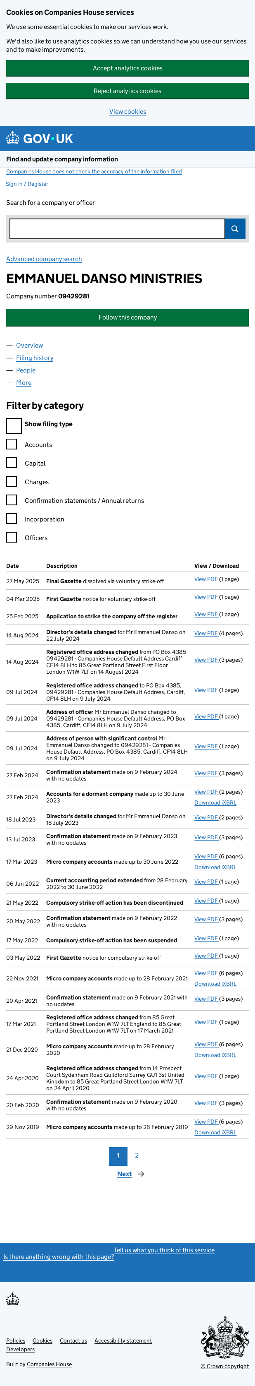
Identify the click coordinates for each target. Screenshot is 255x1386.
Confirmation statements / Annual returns (75, 502)
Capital (25, 464)
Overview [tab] (29, 345)
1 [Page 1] (118, 1155)
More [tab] (23, 383)
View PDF (206, 579)
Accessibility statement (123, 1340)
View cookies (127, 111)
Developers (20, 1349)
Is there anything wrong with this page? (58, 1257)
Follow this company (128, 317)
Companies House (49, 1364)
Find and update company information (62, 159)
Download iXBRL (215, 802)
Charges (27, 483)
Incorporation (35, 520)
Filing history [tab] (34, 358)
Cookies (42, 1340)
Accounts (29, 446)
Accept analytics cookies (128, 68)
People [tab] (25, 370)
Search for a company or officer (50, 203)
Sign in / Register (27, 183)
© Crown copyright (225, 1366)
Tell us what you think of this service (164, 1250)
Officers (26, 539)
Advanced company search (44, 259)
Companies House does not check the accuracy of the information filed (94, 171)
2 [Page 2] (137, 1155)
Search (235, 229)
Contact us (73, 1340)
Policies (15, 1340)
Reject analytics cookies (127, 91)
